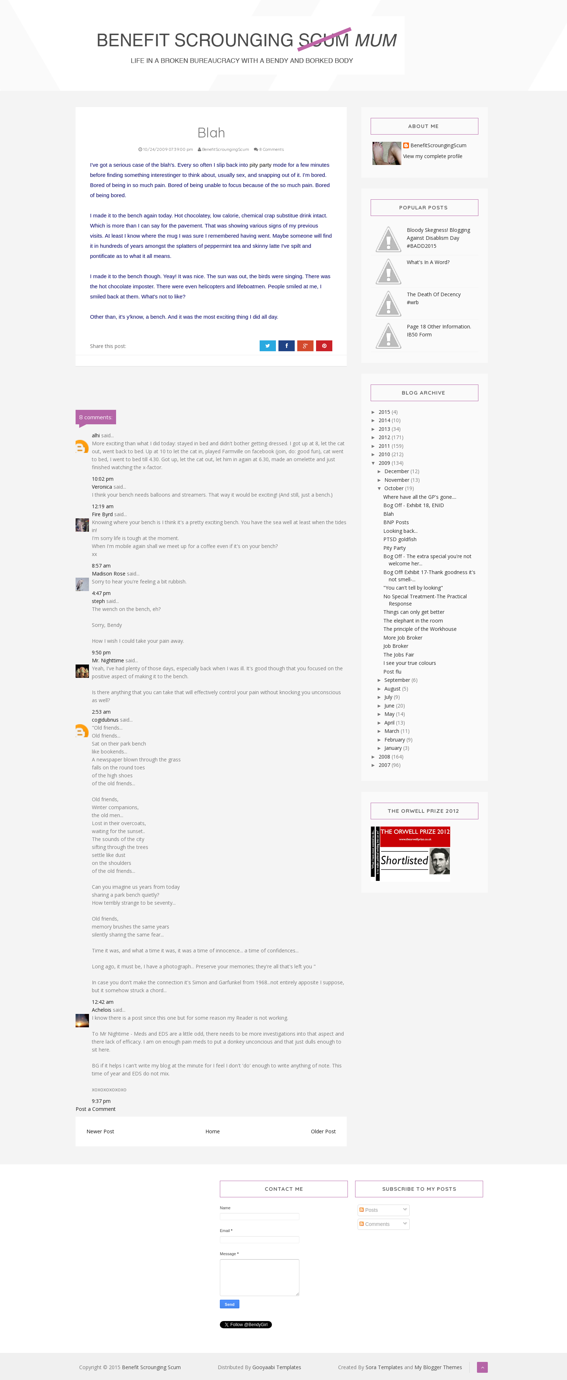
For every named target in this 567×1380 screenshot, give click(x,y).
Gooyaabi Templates (276, 1367)
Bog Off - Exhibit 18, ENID (413, 505)
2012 (385, 437)
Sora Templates (384, 1367)
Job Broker (395, 645)
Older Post (323, 1131)
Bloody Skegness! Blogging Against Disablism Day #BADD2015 (438, 237)
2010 (385, 454)
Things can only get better (413, 611)
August (393, 688)
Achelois (101, 1009)
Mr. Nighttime (108, 660)
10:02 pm (103, 478)
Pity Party (394, 547)
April (390, 722)
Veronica (102, 486)
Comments (374, 1224)
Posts (368, 1210)
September (398, 679)
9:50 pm (101, 652)
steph (98, 601)
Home (212, 1131)
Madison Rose (108, 573)
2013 (385, 428)
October (394, 488)
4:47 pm (101, 593)
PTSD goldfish (400, 539)
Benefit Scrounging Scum (151, 1367)
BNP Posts (396, 522)
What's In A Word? (428, 262)
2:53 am (101, 711)
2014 (385, 420)
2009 (385, 462)
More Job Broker (402, 637)
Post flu (392, 671)
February (395, 739)
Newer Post (100, 1131)
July (389, 696)
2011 (385, 445)
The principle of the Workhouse (420, 628)
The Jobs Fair (398, 654)
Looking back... (400, 530)
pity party (261, 165)
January (393, 747)
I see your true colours (409, 662)
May (390, 713)
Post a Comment (96, 1108)
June (390, 705)
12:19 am (103, 506)
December (397, 471)
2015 (385, 411)
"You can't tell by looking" (413, 587)
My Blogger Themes (438, 1367)
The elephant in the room (413, 620)
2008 (385, 756)
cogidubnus (105, 719)
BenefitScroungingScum (438, 146)
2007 (385, 764)
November (397, 479)
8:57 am (101, 565)
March (392, 730)
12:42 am (103, 1001)
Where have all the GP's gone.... (419, 496)
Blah (388, 513)
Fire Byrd (102, 514)
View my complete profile (432, 156)
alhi (96, 435)
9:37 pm (101, 1100)
